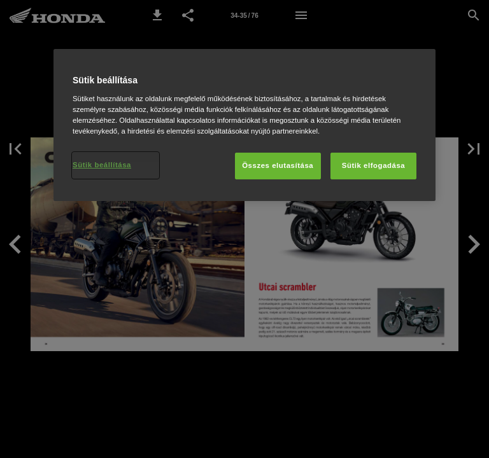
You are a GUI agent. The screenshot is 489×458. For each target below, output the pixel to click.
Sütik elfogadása (374, 165)
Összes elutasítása (277, 165)
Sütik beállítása (102, 165)
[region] (244, 125)
